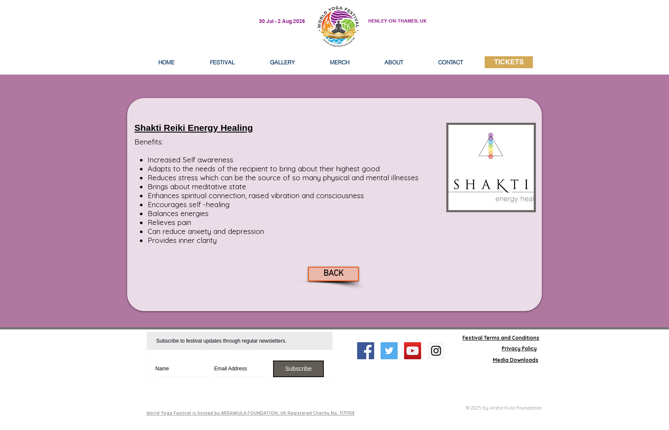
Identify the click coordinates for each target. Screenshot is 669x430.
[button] (394, 62)
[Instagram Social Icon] (436, 350)
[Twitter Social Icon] (389, 350)
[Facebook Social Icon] (365, 350)
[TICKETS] (509, 62)
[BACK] (333, 274)
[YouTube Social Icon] (412, 350)
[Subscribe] (298, 369)
